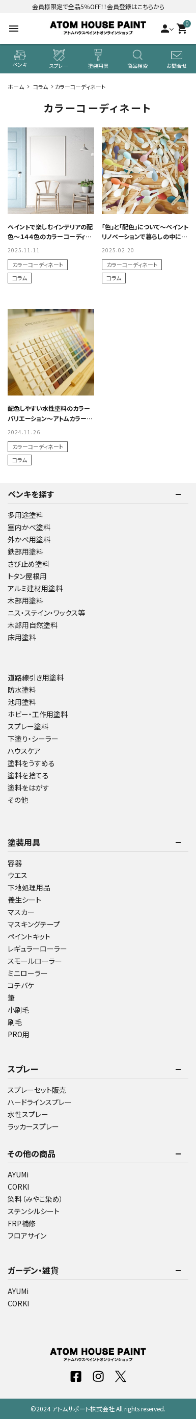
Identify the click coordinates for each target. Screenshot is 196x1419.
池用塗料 (22, 702)
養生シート (24, 900)
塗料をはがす (28, 787)
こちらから (150, 6)
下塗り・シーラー (33, 738)
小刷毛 (18, 1010)
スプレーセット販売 (37, 1090)
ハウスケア (24, 751)
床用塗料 (22, 637)
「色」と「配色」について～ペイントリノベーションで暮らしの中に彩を (145, 236)
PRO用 (19, 1034)
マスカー (21, 912)
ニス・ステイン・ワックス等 (46, 613)
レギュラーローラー (37, 948)
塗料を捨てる (28, 775)
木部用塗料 (25, 600)
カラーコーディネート (37, 264)
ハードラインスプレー (40, 1102)
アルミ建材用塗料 (35, 588)
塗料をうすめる (31, 763)
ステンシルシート (34, 1211)
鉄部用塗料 (25, 551)
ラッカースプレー (33, 1126)
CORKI (18, 1186)
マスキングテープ (34, 924)
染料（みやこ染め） (35, 1199)
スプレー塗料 (28, 726)
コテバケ (21, 985)
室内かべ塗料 (29, 527)
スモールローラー (35, 961)
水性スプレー (28, 1114)
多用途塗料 (25, 515)
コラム (19, 278)
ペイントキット (29, 936)
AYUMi (18, 1174)
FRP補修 (22, 1223)
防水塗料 (22, 690)
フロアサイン (27, 1235)
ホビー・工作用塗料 (38, 714)
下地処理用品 (29, 887)
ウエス (17, 875)
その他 (18, 800)
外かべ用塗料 (29, 539)
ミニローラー (28, 973)
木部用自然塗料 (33, 625)
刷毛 (15, 1022)
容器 (15, 863)
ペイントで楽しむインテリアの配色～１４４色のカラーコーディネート (50, 236)
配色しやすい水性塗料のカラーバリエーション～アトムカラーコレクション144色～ (50, 418)
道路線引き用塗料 (36, 677)
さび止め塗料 (28, 564)
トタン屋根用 (27, 576)
